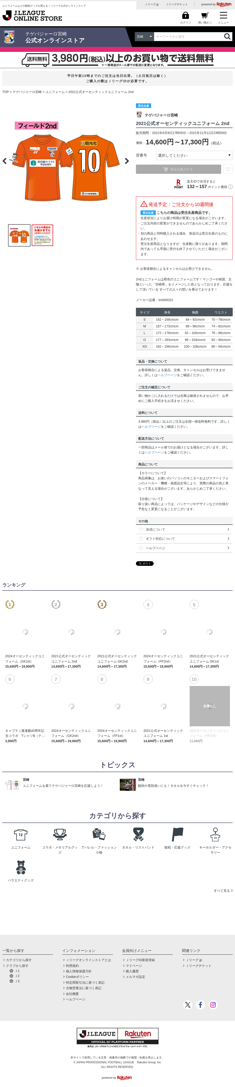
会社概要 (72, 994)
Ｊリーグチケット (177, 4)
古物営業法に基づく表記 (83, 988)
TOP (5, 92)
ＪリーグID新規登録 (140, 960)
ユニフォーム (55, 92)
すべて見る (222, 890)
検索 (227, 36)
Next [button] (127, 161)
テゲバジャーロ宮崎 (27, 92)
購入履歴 (132, 971)
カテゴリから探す (19, 960)
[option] (65, 160)
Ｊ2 (17, 976)
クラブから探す (17, 966)
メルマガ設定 (135, 977)
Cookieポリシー (77, 977)
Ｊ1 (17, 971)
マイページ (134, 966)
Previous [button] (4, 161)
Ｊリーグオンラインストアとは (88, 960)
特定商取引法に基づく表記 (85, 982)
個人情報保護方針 (79, 971)
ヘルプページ (167, 375)
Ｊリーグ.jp (152, 4)
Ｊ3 (17, 981)
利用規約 (72, 966)
